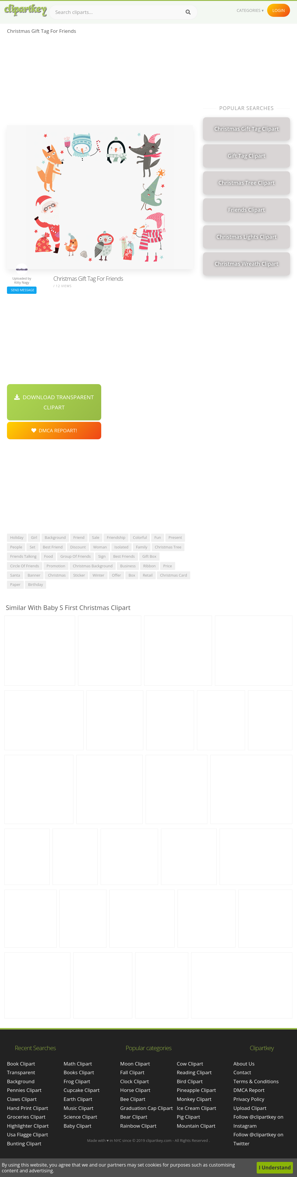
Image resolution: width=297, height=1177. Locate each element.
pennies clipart (24, 1090)
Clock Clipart (134, 1081)
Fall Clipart (132, 1072)
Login (278, 10)
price (167, 565)
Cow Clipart (190, 1063)
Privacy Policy (248, 1099)
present (175, 537)
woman (100, 547)
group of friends (75, 556)
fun (157, 537)
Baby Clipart (77, 1125)
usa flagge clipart (27, 1134)
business (128, 565)
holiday (16, 537)
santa (15, 575)
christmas (57, 575)
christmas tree (168, 547)
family (141, 547)
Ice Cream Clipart (196, 1108)
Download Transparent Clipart (54, 402)
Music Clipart (78, 1108)
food (48, 556)
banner (34, 575)
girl (34, 537)
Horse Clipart (135, 1090)
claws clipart (22, 1099)
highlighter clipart (28, 1125)
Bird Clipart (190, 1081)
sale (95, 537)
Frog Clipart (77, 1081)
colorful (140, 537)
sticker (79, 575)
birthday (35, 584)
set (32, 547)
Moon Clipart (135, 1063)
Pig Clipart (188, 1116)
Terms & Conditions (256, 1081)
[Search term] (123, 12)
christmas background (93, 565)
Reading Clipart (194, 1072)
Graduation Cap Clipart (146, 1108)
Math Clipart (78, 1063)
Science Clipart (80, 1116)
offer (116, 575)
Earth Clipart (78, 1099)
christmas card (173, 575)
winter (98, 575)
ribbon (149, 565)
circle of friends (24, 565)
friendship (116, 537)
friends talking (23, 556)
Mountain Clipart (196, 1125)
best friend (53, 547)
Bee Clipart (132, 1099)
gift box (149, 556)
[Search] (188, 12)
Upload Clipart (250, 1108)
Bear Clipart (133, 1116)
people (16, 547)
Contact (242, 1072)
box (131, 575)
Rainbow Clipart (138, 1125)
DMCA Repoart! (54, 430)
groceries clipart (26, 1116)
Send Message (21, 290)
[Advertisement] (100, 81)
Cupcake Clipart (81, 1090)
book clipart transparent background (21, 1072)
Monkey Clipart (194, 1099)
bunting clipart (24, 1143)
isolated (121, 547)
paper (15, 584)
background (55, 537)
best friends (124, 556)
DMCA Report (249, 1090)
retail (148, 575)
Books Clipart (79, 1072)
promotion (56, 565)
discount (78, 547)
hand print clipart (27, 1108)
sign (102, 556)
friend (79, 537)
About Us (244, 1063)
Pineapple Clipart (196, 1090)
